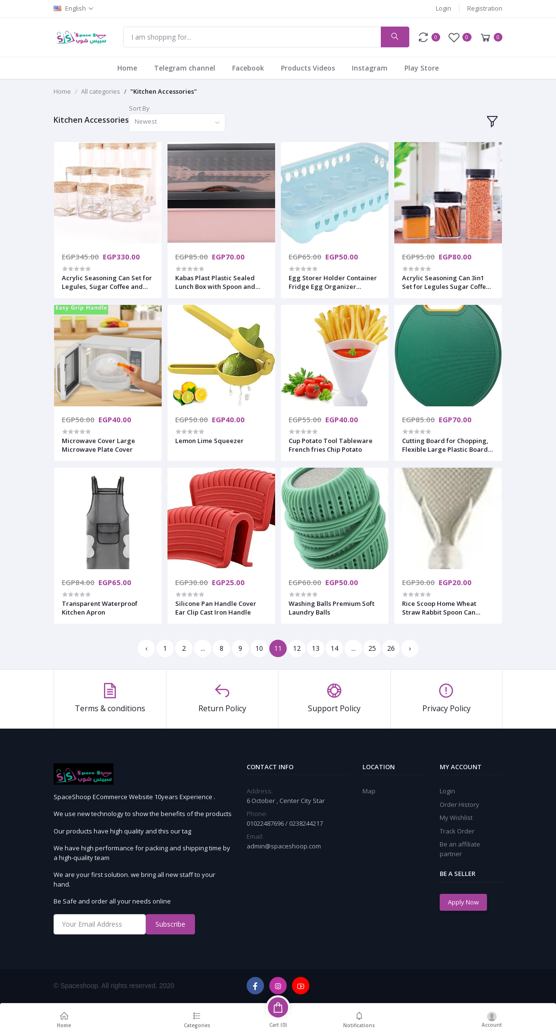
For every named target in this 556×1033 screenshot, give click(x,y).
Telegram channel (184, 67)
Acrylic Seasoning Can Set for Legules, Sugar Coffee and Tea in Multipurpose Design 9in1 (107, 282)
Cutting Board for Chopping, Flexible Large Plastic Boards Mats (446, 445)
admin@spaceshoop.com (284, 846)
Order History (459, 804)
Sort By (139, 108)
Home (127, 67)
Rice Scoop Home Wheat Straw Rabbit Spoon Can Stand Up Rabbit (439, 608)
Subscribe (170, 924)
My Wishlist (456, 817)
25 (372, 648)
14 (334, 648)
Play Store (421, 67)
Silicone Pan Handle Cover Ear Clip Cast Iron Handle (215, 608)
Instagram (370, 67)
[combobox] (177, 123)
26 (391, 648)
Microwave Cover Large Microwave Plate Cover (98, 445)
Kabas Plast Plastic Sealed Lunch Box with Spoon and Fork (215, 282)
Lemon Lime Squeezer (209, 440)
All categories (100, 91)
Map (368, 791)
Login (443, 8)
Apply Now (463, 902)
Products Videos (308, 67)
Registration (484, 8)
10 (259, 648)
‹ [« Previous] (146, 648)
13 (316, 648)
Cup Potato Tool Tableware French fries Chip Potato (331, 445)
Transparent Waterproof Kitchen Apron (100, 608)
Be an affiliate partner (460, 849)
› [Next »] (410, 648)
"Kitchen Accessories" (163, 91)
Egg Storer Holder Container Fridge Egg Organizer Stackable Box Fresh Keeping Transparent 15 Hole (333, 282)
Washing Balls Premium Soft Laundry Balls (332, 608)
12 (297, 648)
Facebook (248, 67)
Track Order (457, 831)
